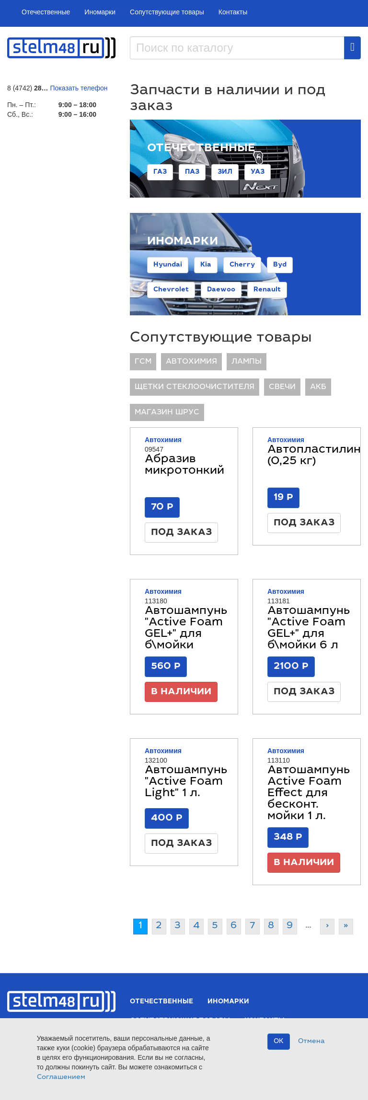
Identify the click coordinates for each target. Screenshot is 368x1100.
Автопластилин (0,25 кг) (314, 455)
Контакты (232, 12)
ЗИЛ (225, 172)
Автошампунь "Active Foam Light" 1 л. (186, 782)
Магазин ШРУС (167, 412)
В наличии (181, 692)
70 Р (162, 507)
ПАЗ (192, 172)
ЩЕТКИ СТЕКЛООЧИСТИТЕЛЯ (194, 387)
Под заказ (181, 532)
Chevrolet (171, 290)
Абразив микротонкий (184, 465)
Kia (205, 265)
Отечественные (46, 12)
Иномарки (99, 12)
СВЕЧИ (282, 387)
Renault (267, 290)
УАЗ (257, 172)
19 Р (283, 497)
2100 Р (291, 666)
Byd (280, 265)
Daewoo (221, 290)
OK (279, 1041)
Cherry (242, 265)
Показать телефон (79, 88)
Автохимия (191, 362)
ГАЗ (160, 172)
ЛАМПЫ (246, 362)
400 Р (167, 818)
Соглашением (61, 1077)
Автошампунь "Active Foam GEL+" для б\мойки (186, 629)
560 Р (166, 666)
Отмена (311, 1041)
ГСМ (143, 362)
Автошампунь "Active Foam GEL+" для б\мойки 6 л (308, 629)
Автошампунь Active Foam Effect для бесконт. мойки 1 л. (308, 793)
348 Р (288, 837)
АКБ (318, 387)
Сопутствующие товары (167, 12)
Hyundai (167, 265)
